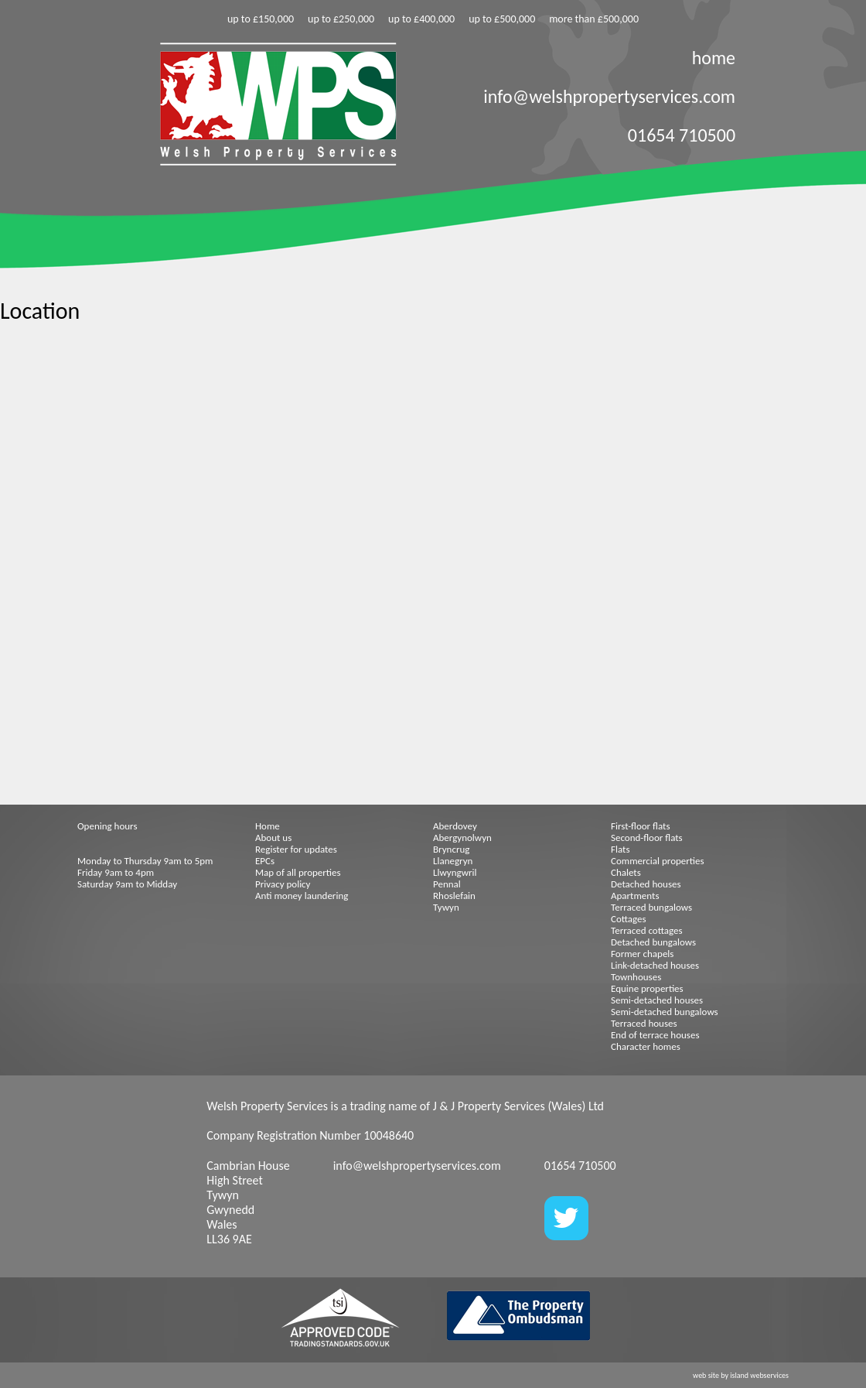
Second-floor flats (647, 837)
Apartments (635, 895)
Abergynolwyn (462, 837)
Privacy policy (283, 884)
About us (273, 837)
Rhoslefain (454, 895)
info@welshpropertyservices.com (609, 96)
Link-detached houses (655, 965)
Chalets (626, 872)
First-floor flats (640, 826)
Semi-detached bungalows (664, 1011)
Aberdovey (455, 826)
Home (267, 826)
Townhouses (636, 977)
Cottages (628, 919)
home (713, 57)
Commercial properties (657, 861)
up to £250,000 (341, 19)
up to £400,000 (421, 19)
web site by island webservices (741, 1375)
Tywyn (446, 907)
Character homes (645, 1046)
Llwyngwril (454, 872)
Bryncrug (451, 849)
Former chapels (642, 953)
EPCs (264, 861)
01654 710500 (681, 135)
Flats (620, 849)
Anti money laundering (301, 895)
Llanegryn (452, 861)
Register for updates (296, 849)
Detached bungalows (653, 942)
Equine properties (647, 988)
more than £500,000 (594, 19)
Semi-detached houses (657, 1000)
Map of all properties (298, 872)
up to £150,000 (260, 19)
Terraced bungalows (651, 907)
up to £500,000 (502, 19)
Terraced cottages (647, 930)
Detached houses (646, 884)
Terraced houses (644, 1023)
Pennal (447, 884)
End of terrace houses (655, 1035)
